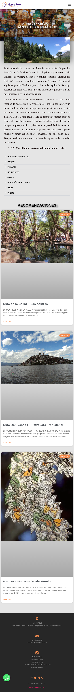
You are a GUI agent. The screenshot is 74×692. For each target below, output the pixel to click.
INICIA (10, 188)
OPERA (10, 177)
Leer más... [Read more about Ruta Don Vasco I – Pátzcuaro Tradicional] (8, 443)
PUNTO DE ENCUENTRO (18, 157)
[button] (37, 156)
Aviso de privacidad (37, 687)
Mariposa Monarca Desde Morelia (27, 581)
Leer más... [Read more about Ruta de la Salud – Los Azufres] (8, 322)
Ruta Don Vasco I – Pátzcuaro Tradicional (33, 424)
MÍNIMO (10, 193)
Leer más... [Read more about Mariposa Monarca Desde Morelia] (8, 599)
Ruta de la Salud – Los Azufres (25, 303)
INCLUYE (11, 167)
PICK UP (11, 162)
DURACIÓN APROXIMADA (19, 182)
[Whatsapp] (6, 677)
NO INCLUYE (13, 172)
